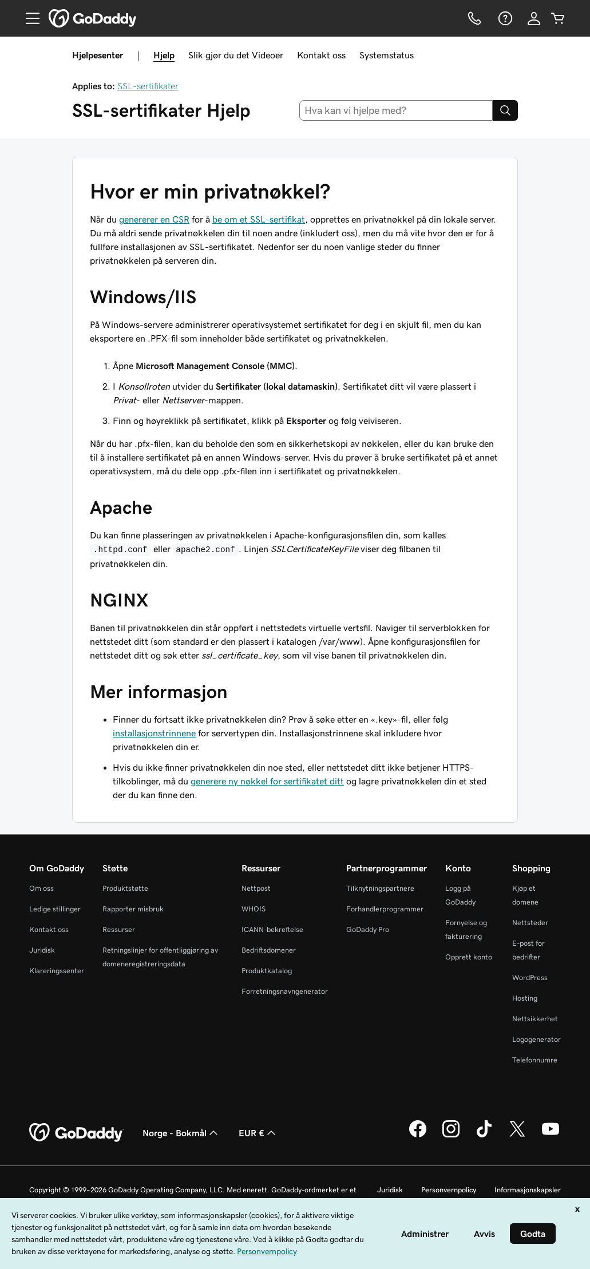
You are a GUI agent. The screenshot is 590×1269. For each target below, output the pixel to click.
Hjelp (164, 55)
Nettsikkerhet (535, 1018)
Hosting (524, 998)
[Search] (505, 110)
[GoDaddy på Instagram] (451, 1135)
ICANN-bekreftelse (272, 929)
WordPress (530, 977)
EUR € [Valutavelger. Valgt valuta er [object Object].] (258, 1133)
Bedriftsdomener (268, 950)
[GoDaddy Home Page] (76, 1133)
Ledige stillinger (55, 909)
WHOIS (253, 909)
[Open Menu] (28, 18)
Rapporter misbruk (133, 909)
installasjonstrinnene (154, 732)
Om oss (41, 888)
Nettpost (256, 888)
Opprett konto (468, 957)
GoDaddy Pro (367, 929)
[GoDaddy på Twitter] (517, 1135)
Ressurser (118, 929)
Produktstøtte (125, 888)
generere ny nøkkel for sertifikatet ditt (267, 781)
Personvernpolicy (448, 1189)
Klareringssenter (56, 970)
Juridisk (42, 950)
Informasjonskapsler (527, 1189)
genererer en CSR (154, 219)
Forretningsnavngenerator (284, 991)
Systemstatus (386, 55)
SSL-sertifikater (148, 85)
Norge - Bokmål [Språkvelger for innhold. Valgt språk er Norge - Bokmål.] (181, 1133)
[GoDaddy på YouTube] (550, 1135)
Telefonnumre (534, 1060)
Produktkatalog (266, 970)
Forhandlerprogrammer (384, 909)
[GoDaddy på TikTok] (484, 1135)
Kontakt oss (321, 55)
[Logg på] (534, 18)
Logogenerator (536, 1039)
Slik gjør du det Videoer (235, 55)
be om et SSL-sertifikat (258, 219)
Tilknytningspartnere (380, 888)
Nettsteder (530, 922)
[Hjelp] (504, 18)
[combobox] (396, 110)
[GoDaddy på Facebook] (417, 1135)
